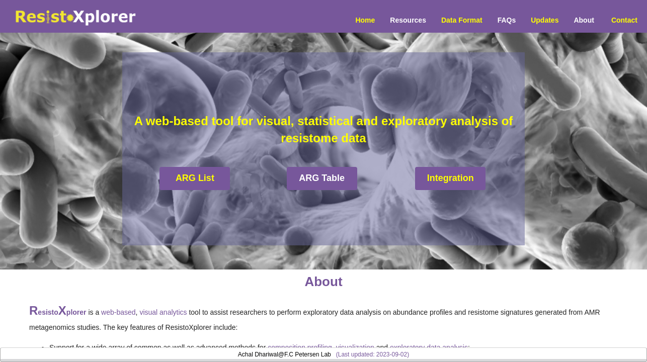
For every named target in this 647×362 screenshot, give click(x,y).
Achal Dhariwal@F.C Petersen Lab (284, 354)
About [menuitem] (584, 20)
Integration (450, 178)
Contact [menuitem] (624, 20)
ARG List (195, 178)
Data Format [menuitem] (461, 20)
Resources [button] (408, 20)
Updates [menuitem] (544, 20)
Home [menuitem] (365, 20)
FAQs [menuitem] (507, 20)
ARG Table (322, 178)
